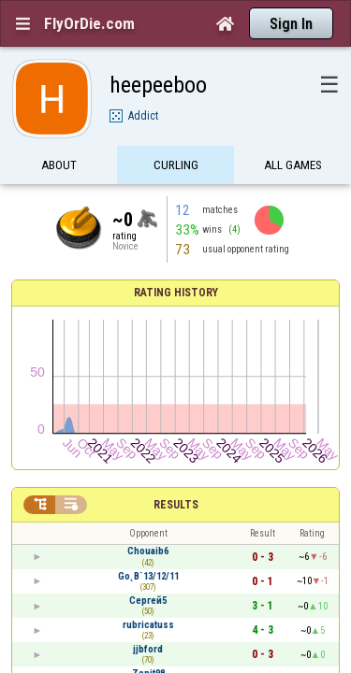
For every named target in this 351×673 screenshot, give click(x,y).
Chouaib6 (147, 356)
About (59, 133)
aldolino (148, 501)
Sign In (291, 24)
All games (293, 133)
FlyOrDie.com (89, 23)
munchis (148, 551)
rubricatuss (148, 428)
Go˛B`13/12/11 (148, 380)
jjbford (148, 453)
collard (148, 526)
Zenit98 (148, 477)
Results (176, 309)
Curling (176, 133)
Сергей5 (148, 404)
